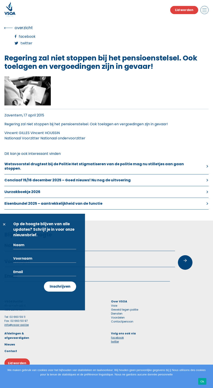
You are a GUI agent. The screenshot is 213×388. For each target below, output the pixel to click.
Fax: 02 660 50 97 (16, 321)
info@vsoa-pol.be (16, 325)
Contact (10, 351)
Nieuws (9, 344)
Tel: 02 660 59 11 (14, 317)
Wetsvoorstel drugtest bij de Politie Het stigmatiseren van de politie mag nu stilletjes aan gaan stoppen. (94, 166)
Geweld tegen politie (124, 309)
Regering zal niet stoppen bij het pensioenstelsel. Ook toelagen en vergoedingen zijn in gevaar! (86, 124)
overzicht (24, 27)
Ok (202, 381)
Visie (114, 305)
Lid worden (184, 10)
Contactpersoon (122, 321)
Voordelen (118, 317)
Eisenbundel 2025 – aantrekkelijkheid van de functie (53, 203)
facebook (117, 337)
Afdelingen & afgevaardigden (16, 336)
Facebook (27, 36)
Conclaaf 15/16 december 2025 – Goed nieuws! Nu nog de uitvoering (67, 180)
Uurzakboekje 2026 (22, 191)
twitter (115, 341)
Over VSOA (119, 301)
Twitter (26, 43)
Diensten (117, 313)
